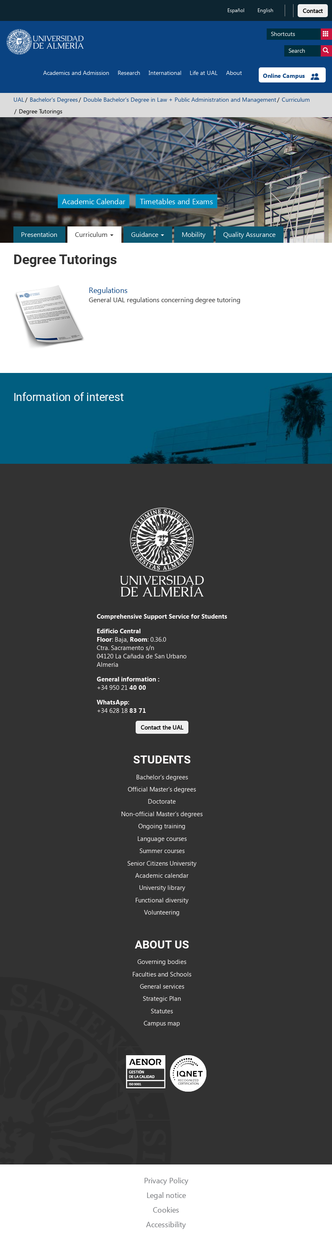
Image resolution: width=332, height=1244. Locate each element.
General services (162, 986)
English (265, 10)
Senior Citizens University (161, 863)
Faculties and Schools (161, 974)
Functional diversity (161, 900)
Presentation (39, 234)
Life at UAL (204, 73)
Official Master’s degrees (162, 789)
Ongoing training (161, 826)
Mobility (194, 234)
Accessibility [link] (166, 1224)
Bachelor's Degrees (54, 99)
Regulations (108, 290)
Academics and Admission (76, 73)
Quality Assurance (249, 234)
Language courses (162, 838)
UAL (18, 99)
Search (310, 51)
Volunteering (162, 912)
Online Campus (291, 76)
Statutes (162, 1011)
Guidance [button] (147, 234)
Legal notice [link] (166, 1195)
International (165, 73)
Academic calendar (161, 875)
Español (235, 10)
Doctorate (162, 801)
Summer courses (162, 850)
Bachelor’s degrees (162, 777)
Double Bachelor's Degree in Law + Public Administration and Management (179, 99)
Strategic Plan (162, 998)
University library (162, 887)
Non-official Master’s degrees (162, 814)
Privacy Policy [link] (166, 1180)
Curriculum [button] (94, 234)
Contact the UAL (162, 727)
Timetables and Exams (176, 201)
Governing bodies (161, 961)
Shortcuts (301, 34)
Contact (313, 11)
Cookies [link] (166, 1209)
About (234, 73)
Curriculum (296, 99)
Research (129, 73)
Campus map (162, 1023)
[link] (313, 9)
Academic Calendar (93, 201)
